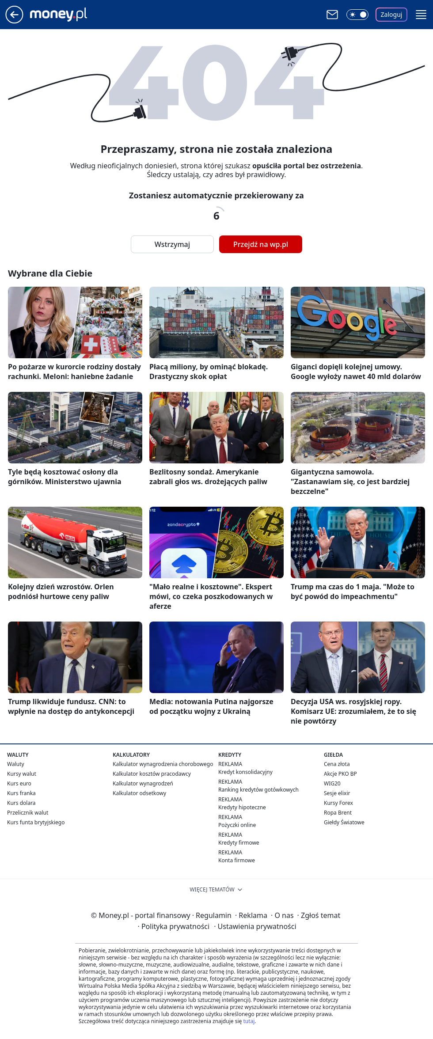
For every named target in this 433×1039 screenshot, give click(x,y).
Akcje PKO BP (340, 773)
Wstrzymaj (172, 244)
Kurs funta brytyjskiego (36, 822)
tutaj (248, 1021)
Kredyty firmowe (238, 842)
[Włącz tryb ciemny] (357, 14)
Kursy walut (21, 773)
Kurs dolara (21, 803)
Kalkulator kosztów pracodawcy (152, 773)
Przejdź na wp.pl (260, 244)
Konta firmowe (236, 860)
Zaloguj (392, 14)
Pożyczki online (237, 825)
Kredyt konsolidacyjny (245, 772)
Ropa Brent (338, 812)
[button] (421, 15)
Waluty (15, 764)
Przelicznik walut (27, 812)
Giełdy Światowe (344, 822)
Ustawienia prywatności (255, 926)
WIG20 (332, 783)
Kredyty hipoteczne (242, 807)
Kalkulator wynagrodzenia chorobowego (163, 764)
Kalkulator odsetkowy (139, 793)
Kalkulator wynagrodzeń (143, 783)
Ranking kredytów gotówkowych (258, 789)
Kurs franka (21, 793)
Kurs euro (19, 783)
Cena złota (337, 764)
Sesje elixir (337, 793)
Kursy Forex (338, 803)
